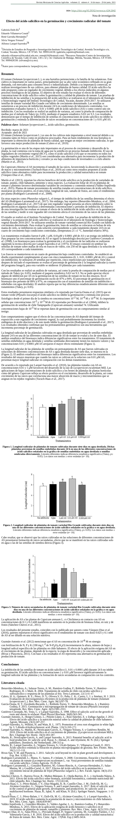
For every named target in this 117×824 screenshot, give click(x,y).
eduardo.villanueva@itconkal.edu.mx (19, 55)
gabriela (61, 52)
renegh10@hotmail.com (51, 55)
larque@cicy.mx (39, 66)
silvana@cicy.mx (28, 60)
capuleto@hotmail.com (77, 52)
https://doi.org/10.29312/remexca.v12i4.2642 (93, 10)
